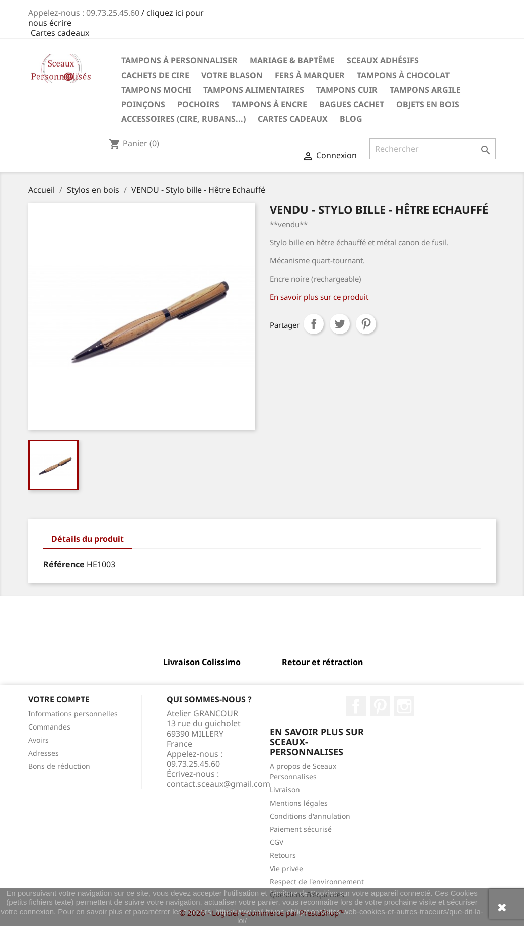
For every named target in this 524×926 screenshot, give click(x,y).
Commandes (49, 727)
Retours (283, 855)
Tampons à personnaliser (179, 60)
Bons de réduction (59, 766)
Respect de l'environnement (317, 881)
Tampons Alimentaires (253, 89)
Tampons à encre (269, 104)
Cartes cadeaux (60, 32)
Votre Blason (232, 75)
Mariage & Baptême (292, 60)
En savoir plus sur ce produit (319, 297)
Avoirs (38, 740)
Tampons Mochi (156, 89)
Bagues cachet (351, 104)
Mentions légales (299, 803)
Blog (351, 118)
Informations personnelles (73, 713)
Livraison (285, 790)
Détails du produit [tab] (87, 538)
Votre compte (59, 699)
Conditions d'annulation (310, 816)
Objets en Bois (427, 104)
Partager (314, 324)
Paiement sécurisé (301, 829)
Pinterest (366, 324)
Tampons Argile (425, 89)
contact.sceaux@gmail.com (218, 783)
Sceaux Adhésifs (383, 60)
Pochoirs (198, 104)
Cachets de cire (155, 75)
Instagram (404, 706)
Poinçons (143, 104)
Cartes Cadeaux (293, 118)
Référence (64, 564)
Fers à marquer (310, 75)
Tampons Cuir (347, 89)
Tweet (340, 324)
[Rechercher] (432, 148)
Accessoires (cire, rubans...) (183, 118)
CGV (276, 842)
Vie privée (286, 868)
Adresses (43, 753)
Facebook (356, 706)
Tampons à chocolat (403, 75)
